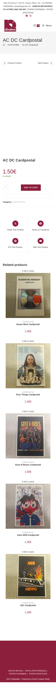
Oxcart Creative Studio (41, 679)
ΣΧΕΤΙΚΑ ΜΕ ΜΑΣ (15, 671)
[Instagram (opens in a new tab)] (30, 15)
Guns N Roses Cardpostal (28, 465)
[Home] (4, 45)
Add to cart (31, 188)
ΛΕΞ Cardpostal (28, 605)
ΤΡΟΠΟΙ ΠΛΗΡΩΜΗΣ (17, 674)
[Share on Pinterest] (15, 243)
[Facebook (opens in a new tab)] (27, 15)
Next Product (43, 63)
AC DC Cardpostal (30, 45)
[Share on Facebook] (40, 226)
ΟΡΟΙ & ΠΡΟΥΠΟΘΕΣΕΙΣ (35, 671)
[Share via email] (40, 243)
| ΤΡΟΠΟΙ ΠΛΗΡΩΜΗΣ (35, 9)
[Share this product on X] (15, 226)
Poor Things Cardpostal (28, 394)
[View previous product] (5, 63)
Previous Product (14, 63)
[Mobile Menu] (46, 25)
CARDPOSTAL (18, 202)
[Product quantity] (5, 187)
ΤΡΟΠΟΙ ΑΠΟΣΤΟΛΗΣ (38, 674)
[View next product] (51, 63)
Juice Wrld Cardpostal (28, 535)
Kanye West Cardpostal (28, 324)
